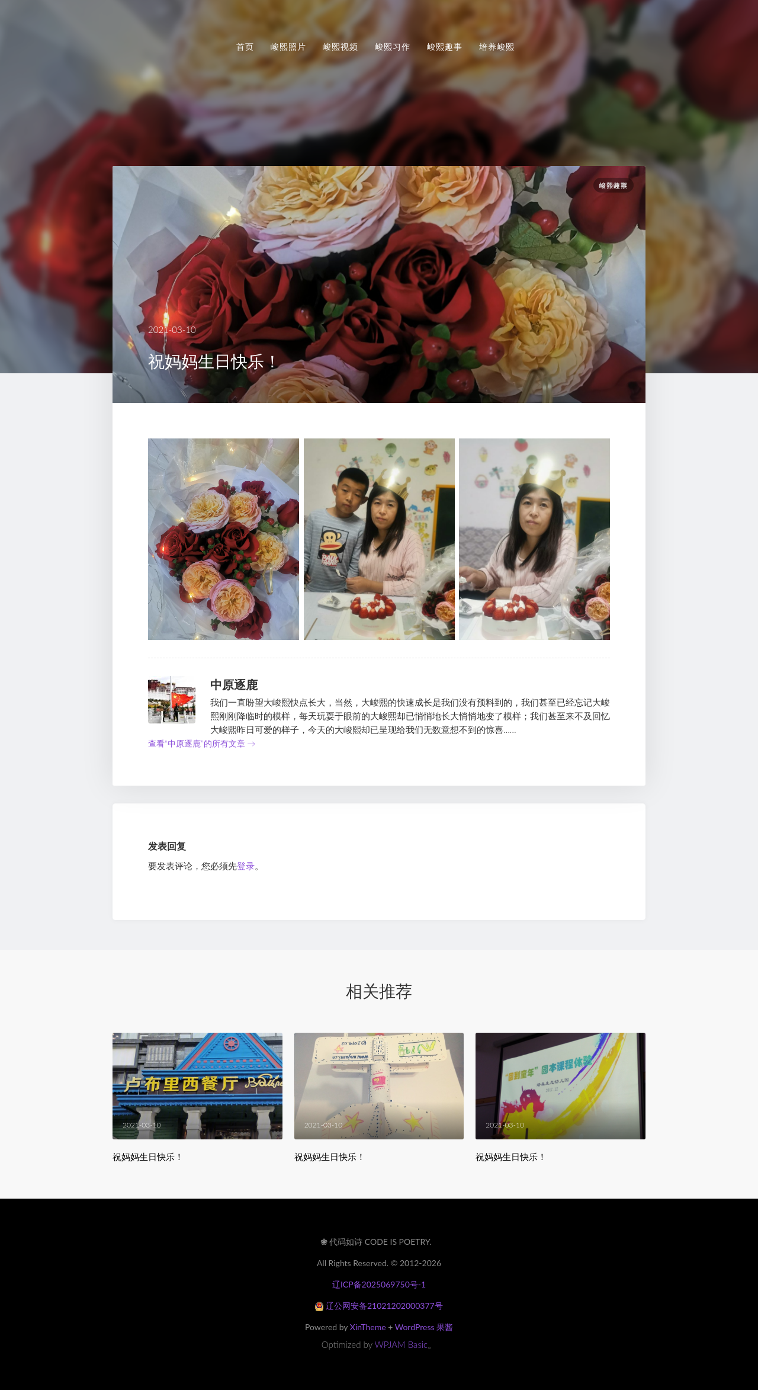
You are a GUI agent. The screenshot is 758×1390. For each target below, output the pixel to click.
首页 (245, 46)
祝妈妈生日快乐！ (148, 1156)
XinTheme (368, 1327)
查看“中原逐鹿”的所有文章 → (201, 743)
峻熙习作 (392, 46)
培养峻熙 (497, 46)
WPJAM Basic (401, 1344)
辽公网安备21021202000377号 (378, 1306)
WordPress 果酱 (424, 1327)
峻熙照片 (288, 46)
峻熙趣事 (444, 46)
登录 (246, 865)
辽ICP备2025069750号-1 (379, 1284)
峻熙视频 (340, 46)
